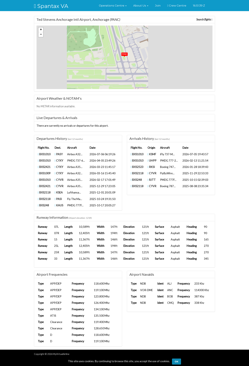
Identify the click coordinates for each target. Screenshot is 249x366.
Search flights (204, 19)
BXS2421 (44, 167)
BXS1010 (44, 154)
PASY (59, 154)
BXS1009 (44, 173)
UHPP (152, 160)
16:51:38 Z (199, 5)
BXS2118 (44, 192)
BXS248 (43, 205)
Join (158, 5)
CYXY (59, 160)
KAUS (59, 205)
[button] (113, 6)
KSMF (152, 154)
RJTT (152, 179)
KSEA (59, 192)
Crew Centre (176, 5)
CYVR (59, 179)
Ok (176, 361)
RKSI (151, 167)
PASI (58, 199)
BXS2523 (137, 167)
